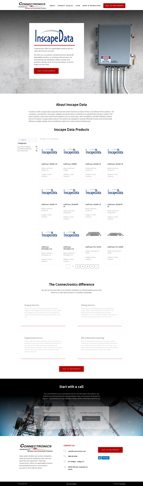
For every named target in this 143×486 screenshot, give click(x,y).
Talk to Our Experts (46, 71)
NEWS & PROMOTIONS (92, 6)
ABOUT (52, 6)
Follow (105, 457)
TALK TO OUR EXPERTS (114, 6)
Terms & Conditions (71, 484)
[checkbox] (18, 147)
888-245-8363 (72, 456)
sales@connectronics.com (77, 451)
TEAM (78, 6)
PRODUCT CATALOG (65, 6)
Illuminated (122, 484)
